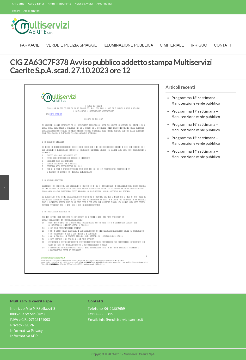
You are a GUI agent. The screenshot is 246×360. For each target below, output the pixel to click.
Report (16, 10)
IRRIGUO (199, 45)
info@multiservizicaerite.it (121, 319)
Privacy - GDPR (22, 325)
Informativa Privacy (26, 330)
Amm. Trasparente (59, 3)
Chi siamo (18, 3)
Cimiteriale (172, 45)
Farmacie (30, 45)
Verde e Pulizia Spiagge (71, 45)
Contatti (223, 45)
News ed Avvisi (84, 3)
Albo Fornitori (32, 10)
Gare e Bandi (36, 3)
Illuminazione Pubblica (128, 45)
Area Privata (104, 3)
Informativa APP (24, 335)
